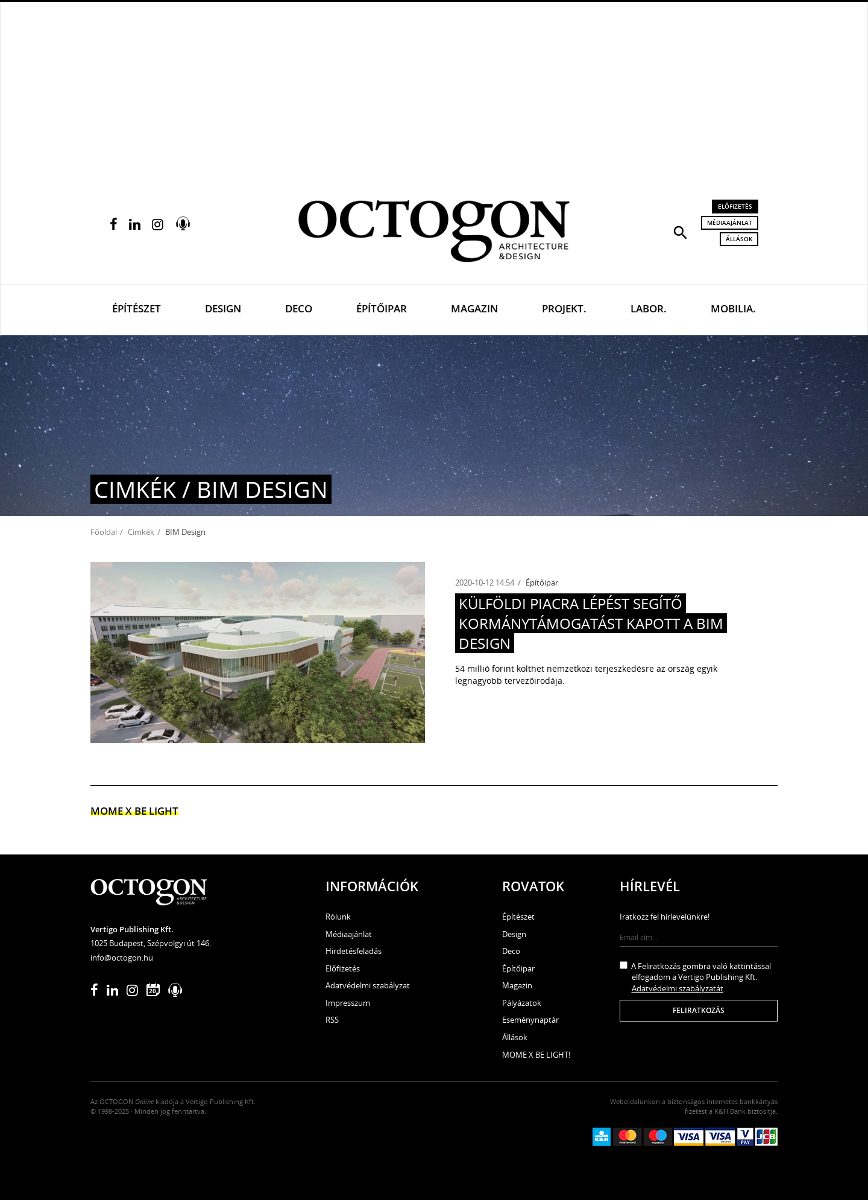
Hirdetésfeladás (354, 951)
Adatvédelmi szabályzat (368, 985)
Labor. (649, 308)
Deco (298, 308)
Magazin (474, 308)
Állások (739, 239)
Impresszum (348, 1002)
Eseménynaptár (530, 1019)
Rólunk (338, 916)
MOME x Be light (134, 811)
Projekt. (564, 308)
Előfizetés (735, 206)
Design (223, 308)
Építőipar (381, 308)
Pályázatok (521, 1002)
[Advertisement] (434, 91)
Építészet (136, 308)
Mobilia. (733, 308)
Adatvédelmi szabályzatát (677, 988)
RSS (332, 1019)
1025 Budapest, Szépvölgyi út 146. (150, 943)
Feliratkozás (699, 1010)
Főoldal (103, 531)
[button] (680, 231)
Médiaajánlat (729, 222)
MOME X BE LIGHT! (536, 1054)
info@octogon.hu (121, 957)
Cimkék (141, 531)
